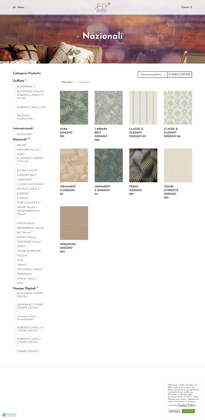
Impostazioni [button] (174, 411)
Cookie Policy (186, 405)
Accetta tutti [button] (188, 411)
